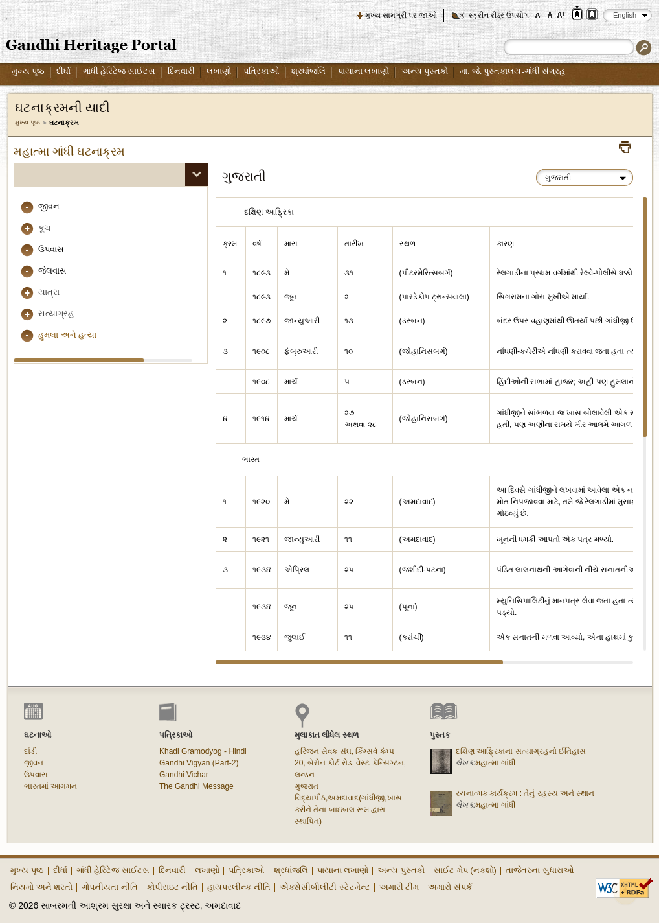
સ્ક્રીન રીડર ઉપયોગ (499, 15)
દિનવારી (181, 71)
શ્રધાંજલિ (308, 71)
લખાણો (219, 71)
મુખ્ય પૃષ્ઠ (28, 71)
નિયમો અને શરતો (41, 887)
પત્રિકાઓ (261, 71)
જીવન (49, 206)
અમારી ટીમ (399, 887)
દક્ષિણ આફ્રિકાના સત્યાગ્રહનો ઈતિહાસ (521, 751)
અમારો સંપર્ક (450, 887)
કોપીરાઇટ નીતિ (173, 887)
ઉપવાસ (51, 249)
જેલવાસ (52, 270)
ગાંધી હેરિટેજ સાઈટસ (119, 71)
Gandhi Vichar (183, 774)
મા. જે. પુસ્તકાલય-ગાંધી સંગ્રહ (512, 71)
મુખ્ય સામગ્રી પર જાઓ (401, 15)
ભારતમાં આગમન (50, 786)
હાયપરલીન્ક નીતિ (239, 887)
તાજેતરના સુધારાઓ (540, 870)
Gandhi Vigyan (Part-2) (199, 762)
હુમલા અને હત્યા (67, 335)
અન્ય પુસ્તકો (424, 71)
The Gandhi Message (196, 786)
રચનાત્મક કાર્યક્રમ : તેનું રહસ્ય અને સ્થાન (525, 793)
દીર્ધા (63, 71)
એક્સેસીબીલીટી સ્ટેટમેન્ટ (325, 887)
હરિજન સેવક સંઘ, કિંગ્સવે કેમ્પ (344, 751)
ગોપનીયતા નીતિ (110, 887)
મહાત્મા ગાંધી (495, 762)
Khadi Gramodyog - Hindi (203, 751)
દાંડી (30, 751)
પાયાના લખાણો (363, 71)
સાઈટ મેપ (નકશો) (465, 870)
